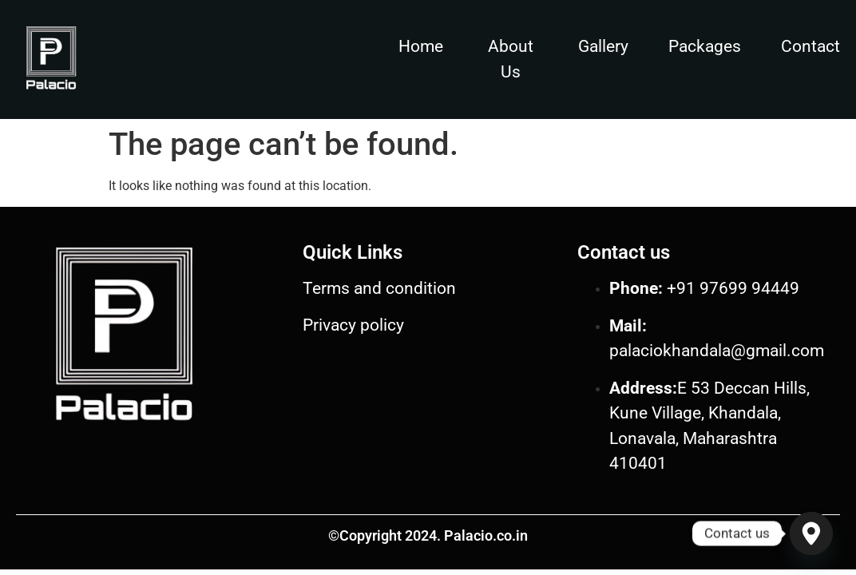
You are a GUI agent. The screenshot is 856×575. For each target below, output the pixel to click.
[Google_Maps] (811, 533)
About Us (510, 59)
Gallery (603, 46)
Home (420, 46)
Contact (810, 46)
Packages (704, 46)
